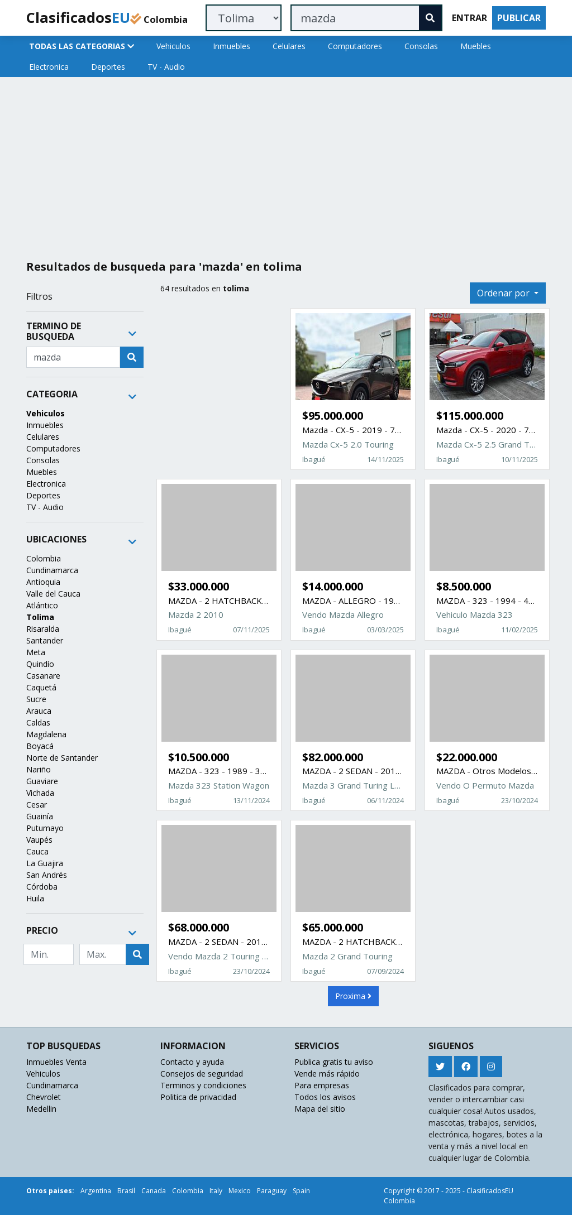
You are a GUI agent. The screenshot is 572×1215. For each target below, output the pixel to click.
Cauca (37, 851)
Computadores (355, 46)
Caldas (38, 722)
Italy (215, 1190)
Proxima (353, 996)
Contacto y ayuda (192, 1061)
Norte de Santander (62, 757)
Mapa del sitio (319, 1108)
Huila (35, 898)
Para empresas (321, 1085)
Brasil (126, 1190)
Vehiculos (173, 46)
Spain (301, 1190)
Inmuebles (231, 46)
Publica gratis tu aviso (333, 1061)
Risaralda (42, 628)
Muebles (475, 46)
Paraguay (272, 1190)
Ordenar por (504, 293)
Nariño (38, 769)
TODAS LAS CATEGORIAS (81, 46)
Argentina (95, 1190)
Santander (44, 640)
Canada (153, 1190)
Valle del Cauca (53, 593)
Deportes (108, 66)
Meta (35, 652)
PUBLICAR (519, 18)
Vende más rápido (327, 1073)
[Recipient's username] (73, 357)
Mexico (239, 1190)
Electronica (49, 66)
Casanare (43, 675)
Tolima (40, 617)
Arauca (38, 710)
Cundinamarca (52, 570)
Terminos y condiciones (203, 1085)
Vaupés (39, 839)
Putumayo (45, 828)
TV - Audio (166, 66)
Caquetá (41, 687)
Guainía (39, 816)
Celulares (289, 46)
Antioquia (43, 582)
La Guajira (44, 863)
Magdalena (46, 734)
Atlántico (42, 605)
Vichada (40, 792)
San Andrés (46, 875)
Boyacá (40, 746)
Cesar (36, 804)
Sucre (36, 699)
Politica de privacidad (198, 1097)
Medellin (41, 1108)
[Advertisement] (286, 164)
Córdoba (42, 886)
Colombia (43, 558)
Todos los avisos (325, 1097)
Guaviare (42, 781)
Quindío (40, 664)
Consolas (421, 46)
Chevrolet (43, 1097)
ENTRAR (469, 18)
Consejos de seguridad (201, 1073)
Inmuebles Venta (56, 1061)
